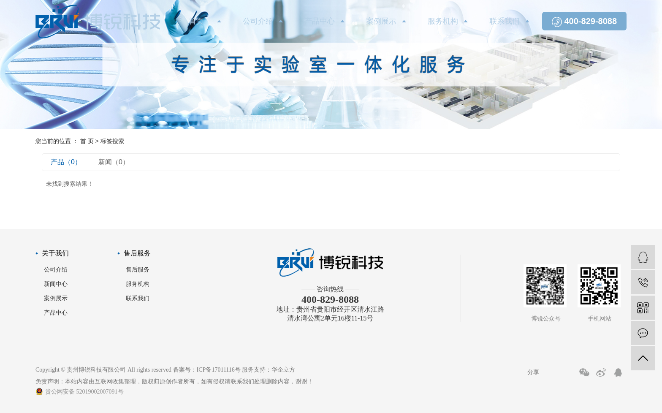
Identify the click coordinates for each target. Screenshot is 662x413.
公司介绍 (258, 21)
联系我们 (504, 21)
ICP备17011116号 (219, 370)
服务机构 (443, 21)
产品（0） (66, 162)
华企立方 (283, 370)
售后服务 (137, 269)
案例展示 (381, 21)
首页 (196, 21)
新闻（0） (113, 162)
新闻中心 (56, 284)
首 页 (87, 141)
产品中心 (319, 21)
